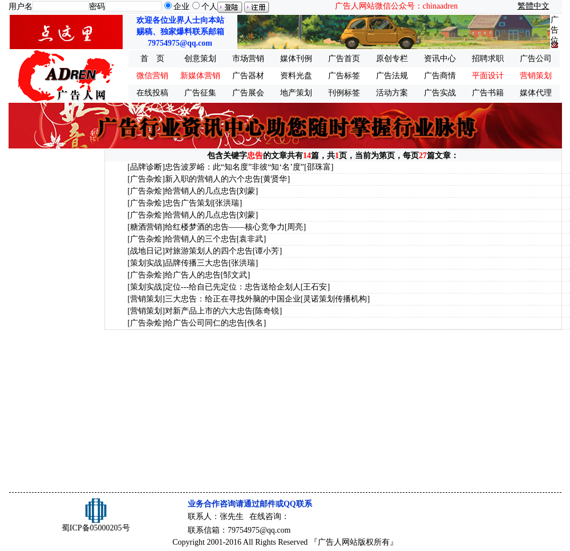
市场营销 (248, 58)
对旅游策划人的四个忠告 (209, 251)
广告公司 (536, 58)
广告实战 (440, 93)
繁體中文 (533, 6)
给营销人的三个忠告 (201, 239)
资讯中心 (440, 58)
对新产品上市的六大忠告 (209, 311)
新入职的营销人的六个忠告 (213, 179)
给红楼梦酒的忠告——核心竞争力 (225, 227)
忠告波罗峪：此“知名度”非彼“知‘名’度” (234, 167)
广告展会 (248, 93)
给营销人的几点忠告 (201, 191)
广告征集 (200, 93)
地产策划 (296, 93)
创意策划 (200, 58)
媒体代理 (536, 93)
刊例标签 (344, 93)
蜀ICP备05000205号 (96, 528)
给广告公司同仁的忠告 (205, 323)
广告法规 (392, 75)
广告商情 (440, 75)
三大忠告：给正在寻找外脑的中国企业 (233, 299)
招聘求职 (488, 58)
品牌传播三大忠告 (197, 263)
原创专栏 (392, 58)
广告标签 (344, 75)
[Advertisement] (55, 321)
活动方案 (392, 93)
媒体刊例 (296, 58)
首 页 (152, 58)
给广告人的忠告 (193, 275)
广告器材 (248, 75)
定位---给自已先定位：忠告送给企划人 (233, 287)
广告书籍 (488, 93)
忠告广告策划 (189, 203)
